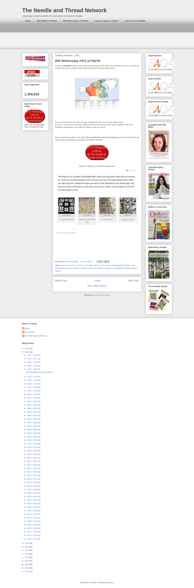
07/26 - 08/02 (32, 437)
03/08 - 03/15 (32, 507)
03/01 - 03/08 (32, 511)
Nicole (27, 328)
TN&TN (58, 271)
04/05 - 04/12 (32, 493)
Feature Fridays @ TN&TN (106, 21)
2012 (27, 568)
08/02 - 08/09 (32, 433)
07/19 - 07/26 (32, 440)
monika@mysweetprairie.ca (36, 336)
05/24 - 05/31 (32, 468)
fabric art (97, 265)
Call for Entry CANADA (135, 21)
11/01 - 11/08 (32, 387)
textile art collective (104, 268)
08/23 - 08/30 (32, 423)
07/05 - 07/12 (32, 447)
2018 (27, 547)
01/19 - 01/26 (32, 532)
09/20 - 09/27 (32, 408)
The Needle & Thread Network (125, 268)
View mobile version (97, 286)
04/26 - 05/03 (32, 482)
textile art (92, 268)
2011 (27, 571)
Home (28, 21)
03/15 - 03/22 (32, 503)
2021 (27, 348)
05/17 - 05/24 (32, 472)
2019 (27, 543)
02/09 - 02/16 (32, 521)
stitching (84, 268)
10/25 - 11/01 (32, 391)
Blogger (111, 582)
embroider (89, 265)
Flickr (61, 125)
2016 (27, 554)
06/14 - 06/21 (32, 458)
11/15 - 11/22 (32, 380)
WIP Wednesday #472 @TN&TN (77, 61)
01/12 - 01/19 (32, 535)
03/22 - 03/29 (32, 500)
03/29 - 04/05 (32, 497)
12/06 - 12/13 (32, 366)
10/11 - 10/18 (32, 398)
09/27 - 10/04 (32, 405)
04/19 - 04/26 (32, 486)
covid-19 (80, 265)
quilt (133, 265)
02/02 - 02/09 (32, 525)
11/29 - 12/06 (32, 369)
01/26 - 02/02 (32, 528)
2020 (27, 352)
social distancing (61, 268)
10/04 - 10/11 (32, 401)
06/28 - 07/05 (32, 451)
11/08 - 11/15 (32, 384)
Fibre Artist (106, 265)
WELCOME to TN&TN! (47, 21)
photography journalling (121, 265)
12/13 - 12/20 (32, 362)
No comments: (87, 261)
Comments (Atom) (102, 295)
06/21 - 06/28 (32, 454)
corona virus (71, 265)
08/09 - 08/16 (32, 429)
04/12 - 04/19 (32, 489)
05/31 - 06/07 (32, 465)
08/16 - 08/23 (32, 426)
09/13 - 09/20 (32, 412)
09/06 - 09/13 (32, 415)
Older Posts (133, 280)
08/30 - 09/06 (32, 419)
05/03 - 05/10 (32, 479)
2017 (27, 550)
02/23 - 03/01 (32, 514)
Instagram (70, 125)
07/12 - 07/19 (32, 444)
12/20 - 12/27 (32, 359)
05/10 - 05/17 (32, 475)
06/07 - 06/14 (32, 461)
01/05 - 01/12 (32, 539)
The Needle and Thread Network (64, 10)
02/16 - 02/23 (32, 518)
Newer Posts (61, 280)
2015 (27, 557)
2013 (27, 564)
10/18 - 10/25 (32, 394)
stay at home (74, 268)
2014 (27, 561)
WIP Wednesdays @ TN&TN (75, 21)
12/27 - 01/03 (32, 355)
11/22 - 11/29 (32, 377)
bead (63, 265)
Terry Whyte (29, 332)
